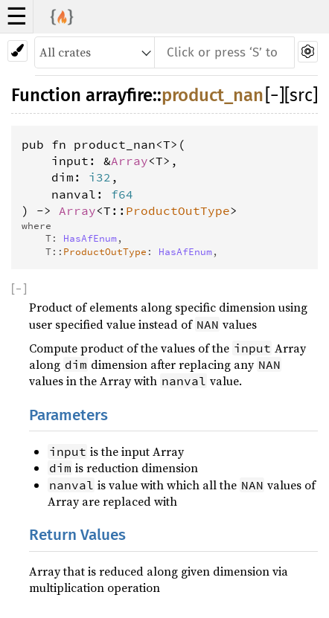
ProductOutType (178, 210)
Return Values (77, 535)
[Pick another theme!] (17, 51)
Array (129, 160)
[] (274, 95)
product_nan (212, 95)
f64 (122, 194)
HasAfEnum (90, 238)
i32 (100, 177)
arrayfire (119, 95)
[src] (301, 95)
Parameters (68, 415)
